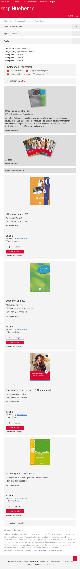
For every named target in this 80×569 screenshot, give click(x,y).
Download (42, 550)
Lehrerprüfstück (13, 241)
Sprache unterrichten (23, 21)
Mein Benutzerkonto (30, 2)
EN (54, 2)
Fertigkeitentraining (39, 70)
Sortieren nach (16, 81)
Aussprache (17, 70)
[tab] (40, 55)
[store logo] (17, 8)
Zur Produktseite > (12, 225)
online (53, 550)
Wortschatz (42, 74)
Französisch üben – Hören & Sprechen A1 (28, 390)
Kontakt (17, 2)
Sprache (13, 26)
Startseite (8, 21)
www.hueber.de (6, 2)
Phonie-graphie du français (20, 473)
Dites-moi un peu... (16, 300)
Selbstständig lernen (20, 74)
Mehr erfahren (49, 564)
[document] (40, 563)
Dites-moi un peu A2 (17, 214)
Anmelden (43, 2)
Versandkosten (22, 238)
